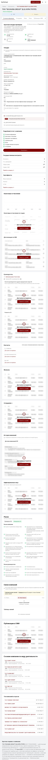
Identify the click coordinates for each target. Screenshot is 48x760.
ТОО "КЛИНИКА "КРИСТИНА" (12, 700)
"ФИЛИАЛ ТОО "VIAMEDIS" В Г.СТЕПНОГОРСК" (16, 721)
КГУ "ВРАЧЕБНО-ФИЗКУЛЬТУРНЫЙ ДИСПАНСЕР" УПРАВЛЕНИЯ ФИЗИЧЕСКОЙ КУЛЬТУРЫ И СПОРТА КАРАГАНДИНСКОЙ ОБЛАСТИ (20, 725)
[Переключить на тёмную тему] (42, 2)
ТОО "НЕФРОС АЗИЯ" (10, 703)
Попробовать (24, 150)
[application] (24, 203)
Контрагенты (11, 6)
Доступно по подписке (10, 350)
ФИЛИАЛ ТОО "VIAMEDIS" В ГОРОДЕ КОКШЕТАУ (16, 707)
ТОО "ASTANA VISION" (10, 710)
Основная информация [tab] (8, 19)
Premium (21, 592)
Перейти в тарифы (24, 228)
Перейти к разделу (8, 170)
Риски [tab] (30, 18)
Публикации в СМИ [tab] (38, 18)
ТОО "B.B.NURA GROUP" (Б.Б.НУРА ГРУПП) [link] (27, 6)
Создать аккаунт (35, 2)
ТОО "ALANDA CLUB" (10, 729)
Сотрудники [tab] (19, 18)
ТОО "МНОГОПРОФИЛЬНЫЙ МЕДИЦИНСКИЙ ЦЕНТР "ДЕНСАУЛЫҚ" (21, 714)
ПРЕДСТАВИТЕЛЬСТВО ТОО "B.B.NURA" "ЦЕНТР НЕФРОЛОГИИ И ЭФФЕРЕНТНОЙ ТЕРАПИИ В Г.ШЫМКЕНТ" (21, 732)
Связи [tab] (25, 18)
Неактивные (22, 597)
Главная (4, 6)
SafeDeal (4, 2)
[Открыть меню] (45, 2)
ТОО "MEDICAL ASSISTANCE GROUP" (13, 718)
